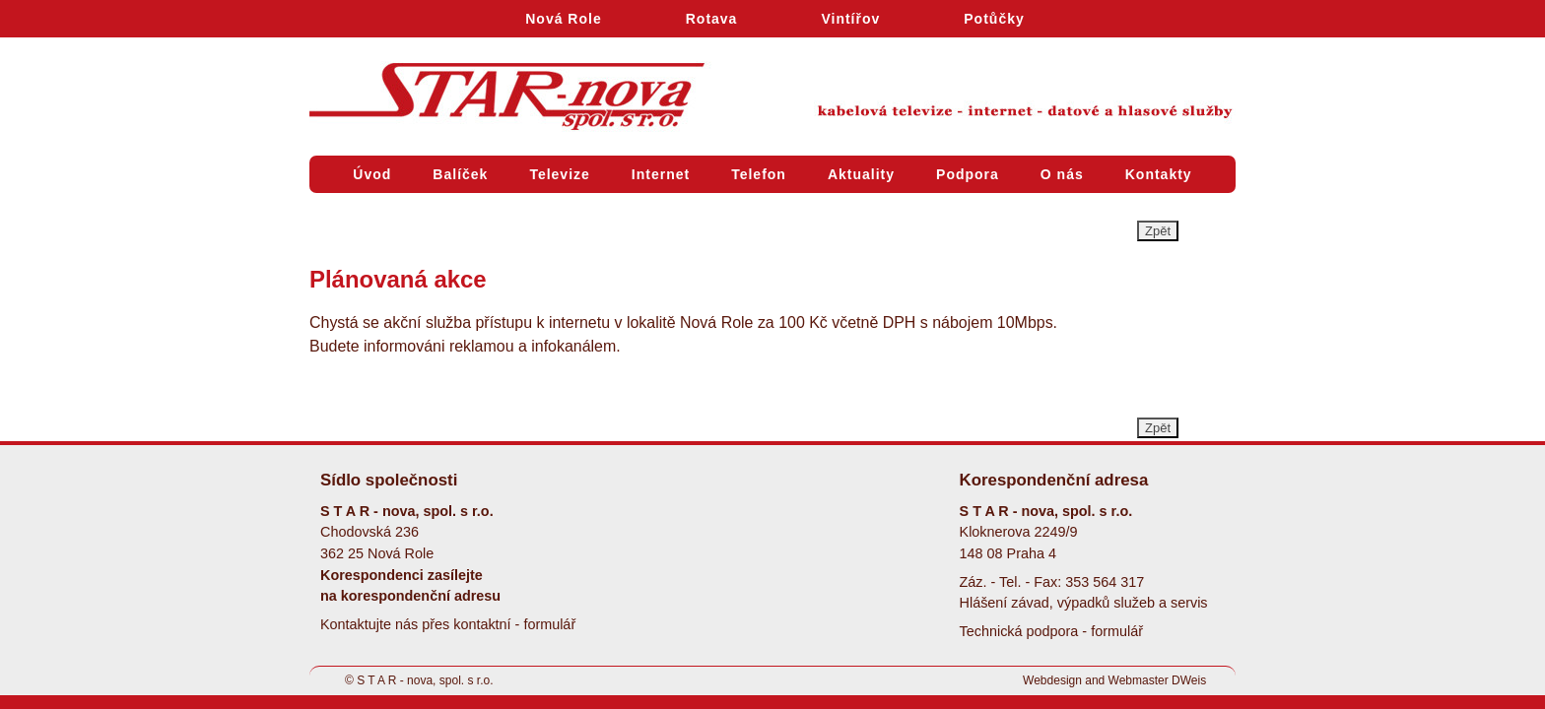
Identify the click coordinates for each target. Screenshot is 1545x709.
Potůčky (994, 19)
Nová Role (563, 19)
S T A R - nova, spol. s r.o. (425, 680)
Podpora (967, 174)
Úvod (372, 174)
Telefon (758, 174)
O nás (1062, 174)
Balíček (460, 174)
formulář (549, 624)
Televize (559, 174)
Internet (661, 174)
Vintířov (850, 19)
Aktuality (861, 174)
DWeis (1189, 680)
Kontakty (1158, 174)
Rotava (712, 19)
